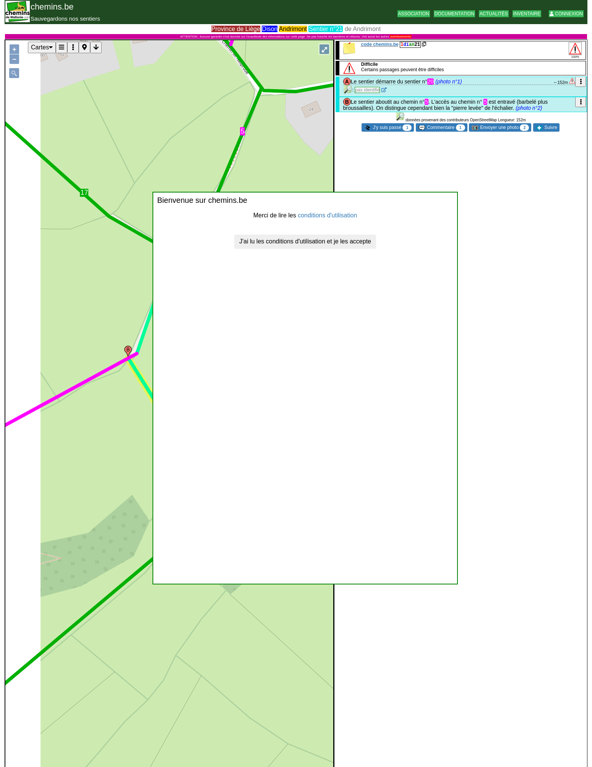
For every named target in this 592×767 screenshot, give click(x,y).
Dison (269, 29)
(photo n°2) (529, 108)
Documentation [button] (454, 13)
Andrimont (293, 29)
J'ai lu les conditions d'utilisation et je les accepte (305, 241)
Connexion (566, 13)
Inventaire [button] (526, 13)
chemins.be (52, 6)
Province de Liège (235, 29)
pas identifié (367, 90)
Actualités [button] (494, 13)
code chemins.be (380, 44)
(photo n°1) (448, 81)
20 (431, 81)
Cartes (42, 47)
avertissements (400, 36)
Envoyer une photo (500, 127)
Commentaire (442, 127)
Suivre (546, 127)
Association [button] (413, 13)
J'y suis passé (388, 127)
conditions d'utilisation (327, 215)
